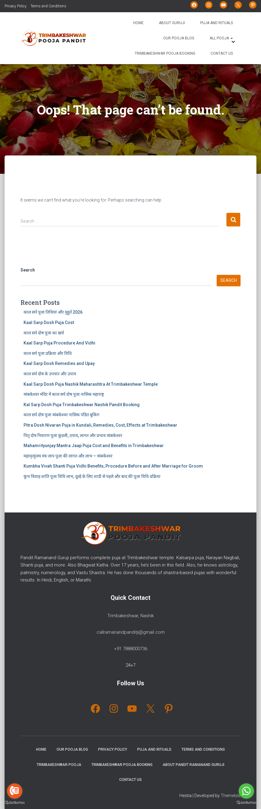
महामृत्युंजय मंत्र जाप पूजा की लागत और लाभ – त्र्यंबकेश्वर (68, 456)
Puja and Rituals (216, 23)
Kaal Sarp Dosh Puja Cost (49, 322)
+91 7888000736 (130, 648)
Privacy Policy (16, 6)
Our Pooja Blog (178, 38)
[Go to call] (14, 791)
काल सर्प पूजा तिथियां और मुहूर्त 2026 (53, 312)
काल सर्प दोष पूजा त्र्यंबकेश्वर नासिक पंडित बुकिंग (61, 414)
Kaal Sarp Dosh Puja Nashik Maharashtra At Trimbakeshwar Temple (91, 384)
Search (27, 270)
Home (138, 23)
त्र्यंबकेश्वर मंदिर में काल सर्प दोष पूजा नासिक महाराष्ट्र (64, 394)
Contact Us (222, 53)
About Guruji (172, 23)
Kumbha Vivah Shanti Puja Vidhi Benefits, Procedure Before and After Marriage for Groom (113, 466)
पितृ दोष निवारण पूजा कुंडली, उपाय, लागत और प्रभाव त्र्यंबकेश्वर (73, 435)
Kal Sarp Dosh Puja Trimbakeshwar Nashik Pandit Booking (82, 404)
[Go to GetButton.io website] (246, 803)
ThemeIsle (231, 795)
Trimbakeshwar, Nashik (130, 615)
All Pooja (221, 38)
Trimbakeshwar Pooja (59, 765)
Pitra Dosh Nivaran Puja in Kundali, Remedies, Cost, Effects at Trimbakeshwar (100, 425)
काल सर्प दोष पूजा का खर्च (44, 332)
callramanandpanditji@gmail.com (131, 632)
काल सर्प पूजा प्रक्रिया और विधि (48, 353)
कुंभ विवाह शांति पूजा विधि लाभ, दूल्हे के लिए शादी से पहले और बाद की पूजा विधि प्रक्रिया (92, 476)
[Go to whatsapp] (246, 791)
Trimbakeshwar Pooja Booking (165, 53)
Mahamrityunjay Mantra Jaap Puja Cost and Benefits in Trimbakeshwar (94, 445)
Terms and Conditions (48, 6)
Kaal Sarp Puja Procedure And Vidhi (59, 343)
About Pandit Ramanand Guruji (193, 765)
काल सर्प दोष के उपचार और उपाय (50, 373)
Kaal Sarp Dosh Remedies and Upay (59, 363)
